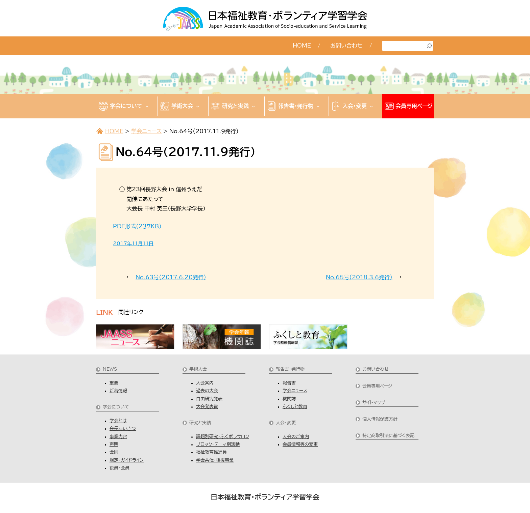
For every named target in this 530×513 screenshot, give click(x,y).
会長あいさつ (123, 428)
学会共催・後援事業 (215, 460)
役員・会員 (119, 468)
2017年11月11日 (133, 243)
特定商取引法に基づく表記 (388, 435)
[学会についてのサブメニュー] (147, 106)
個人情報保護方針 (379, 419)
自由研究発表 (209, 399)
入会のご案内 (296, 436)
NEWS (110, 369)
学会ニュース (146, 131)
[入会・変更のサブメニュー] (371, 106)
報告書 (289, 383)
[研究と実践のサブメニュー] (253, 106)
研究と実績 (200, 423)
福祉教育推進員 (211, 452)
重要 (114, 383)
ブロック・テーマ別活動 (218, 444)
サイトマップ (373, 402)
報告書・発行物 (290, 369)
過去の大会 (207, 391)
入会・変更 (286, 423)
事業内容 (118, 436)
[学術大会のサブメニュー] (197, 106)
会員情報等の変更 (300, 444)
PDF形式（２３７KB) (137, 226)
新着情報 (118, 391)
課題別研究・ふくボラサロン (222, 436)
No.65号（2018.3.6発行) (359, 277)
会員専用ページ (377, 386)
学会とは (118, 421)
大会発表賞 (207, 406)
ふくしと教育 (295, 406)
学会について (116, 407)
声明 (114, 444)
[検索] (429, 46)
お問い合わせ (375, 369)
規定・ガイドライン (127, 460)
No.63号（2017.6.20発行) (171, 277)
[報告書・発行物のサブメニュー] (318, 106)
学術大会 (198, 369)
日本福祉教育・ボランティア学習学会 (265, 496)
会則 (114, 452)
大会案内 (205, 383)
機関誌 (289, 399)
